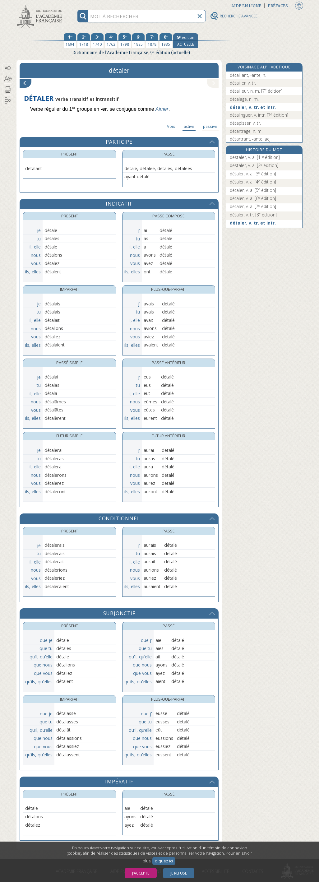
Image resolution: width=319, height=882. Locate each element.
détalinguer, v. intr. (259, 115)
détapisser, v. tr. (245, 123)
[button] (7, 68)
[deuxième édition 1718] (83, 40)
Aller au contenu (41, 5)
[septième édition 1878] (152, 40)
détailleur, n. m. (256, 91)
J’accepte (140, 873)
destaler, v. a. (255, 157)
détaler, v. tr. (253, 215)
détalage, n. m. (244, 99)
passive (210, 126)
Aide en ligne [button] (246, 5)
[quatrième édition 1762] (111, 40)
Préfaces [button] (278, 5)
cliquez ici (164, 861)
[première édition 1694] (70, 40)
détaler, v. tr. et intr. (253, 107)
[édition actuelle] (185, 40)
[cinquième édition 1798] (124, 40)
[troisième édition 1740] (97, 40)
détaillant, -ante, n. (248, 75)
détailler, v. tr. (243, 83)
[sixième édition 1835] (138, 40)
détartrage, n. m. (246, 131)
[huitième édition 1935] (166, 40)
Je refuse (178, 873)
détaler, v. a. (253, 174)
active (189, 126)
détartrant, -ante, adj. (250, 139)
